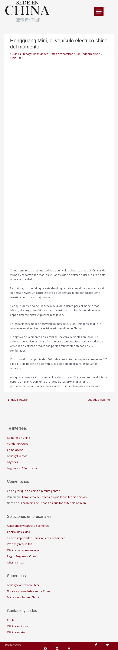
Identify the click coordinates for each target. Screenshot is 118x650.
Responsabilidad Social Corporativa (48, 644)
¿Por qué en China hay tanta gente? (37, 491)
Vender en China (18, 444)
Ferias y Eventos (17, 456)
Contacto (12, 620)
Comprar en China (18, 438)
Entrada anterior (17, 400)
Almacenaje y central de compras (28, 526)
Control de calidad (18, 532)
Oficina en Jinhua (18, 626)
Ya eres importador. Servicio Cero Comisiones (36, 538)
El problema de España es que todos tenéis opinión (54, 497)
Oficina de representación (23, 550)
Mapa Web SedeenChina (23, 597)
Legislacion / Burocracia (22, 468)
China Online (15, 450)
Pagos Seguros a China (21, 556)
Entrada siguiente (100, 400)
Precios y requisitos (19, 544)
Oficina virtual (15, 562)
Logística (12, 462)
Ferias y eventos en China (23, 585)
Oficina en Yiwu (17, 632)
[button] (99, 11)
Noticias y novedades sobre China (28, 591)
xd (8, 491)
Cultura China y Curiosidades (30, 54)
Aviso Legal (82, 644)
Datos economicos (61, 54)
